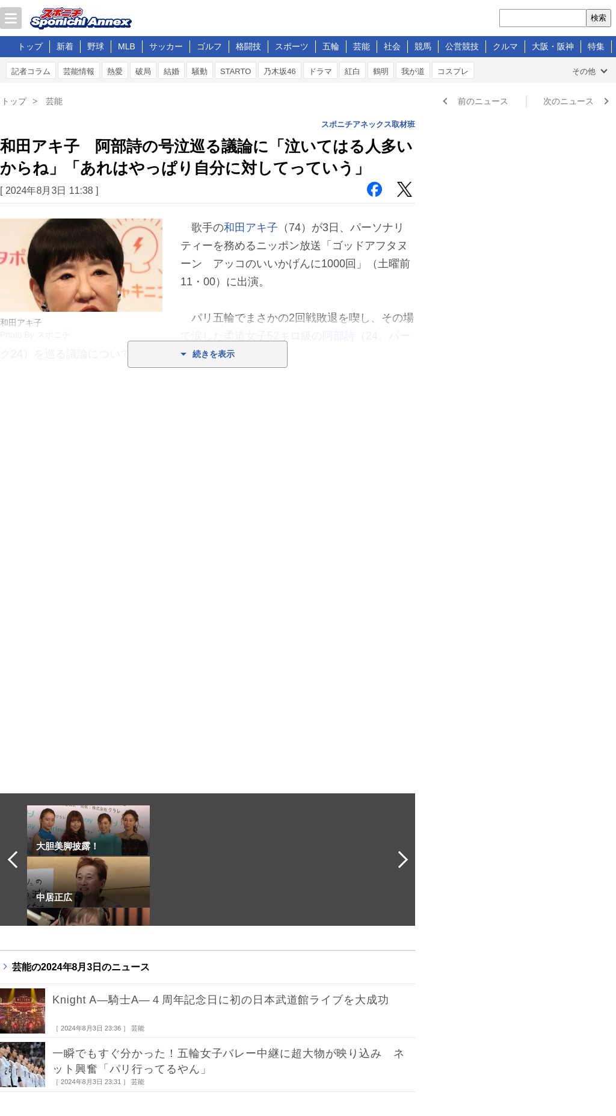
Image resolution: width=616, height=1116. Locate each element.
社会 (392, 46)
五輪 (330, 46)
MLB (126, 46)
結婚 (171, 71)
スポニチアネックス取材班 (368, 124)
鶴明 (381, 71)
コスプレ (453, 71)
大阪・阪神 (553, 46)
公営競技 (462, 46)
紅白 (352, 71)
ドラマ (320, 71)
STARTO (235, 71)
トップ (30, 46)
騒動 (200, 71)
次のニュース (568, 101)
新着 (65, 46)
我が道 (413, 71)
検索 (598, 17)
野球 (95, 46)
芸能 (361, 46)
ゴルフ (209, 46)
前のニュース (483, 101)
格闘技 (248, 46)
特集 (596, 46)
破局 (143, 71)
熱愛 (115, 71)
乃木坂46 (279, 71)
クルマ (505, 46)
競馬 (422, 46)
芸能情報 (78, 71)
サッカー (166, 46)
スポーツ (292, 46)
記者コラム (31, 71)
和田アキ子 (251, 228)
